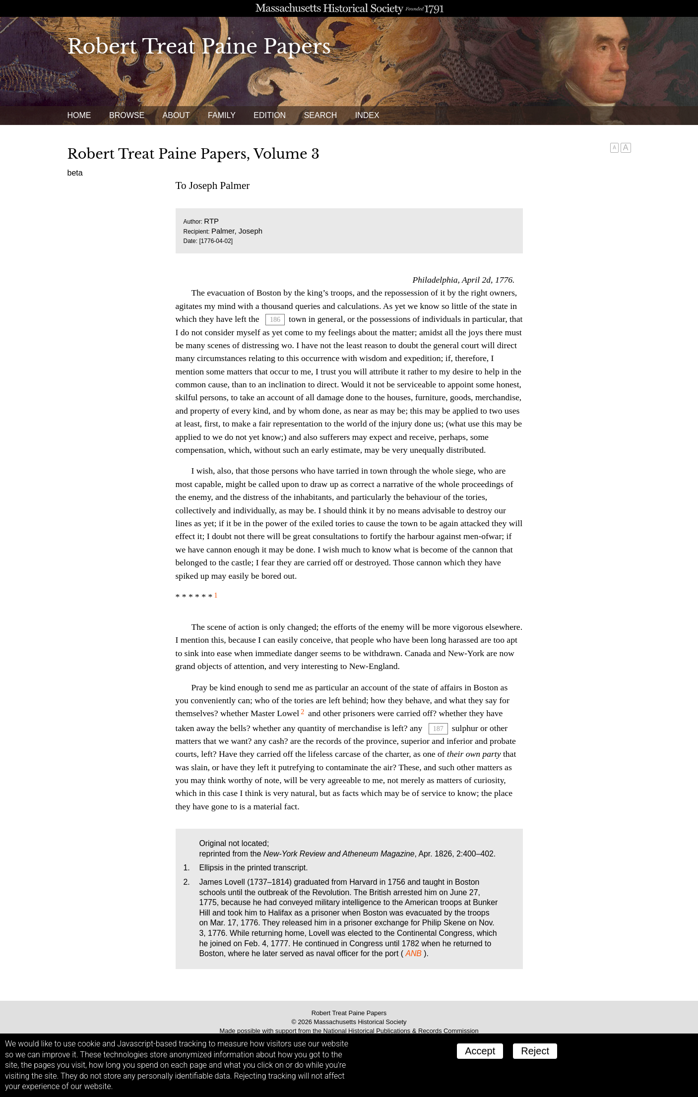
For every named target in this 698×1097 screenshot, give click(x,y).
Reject (535, 1050)
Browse (126, 115)
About (176, 115)
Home (79, 115)
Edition (270, 115)
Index (367, 115)
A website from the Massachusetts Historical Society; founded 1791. (349, 8)
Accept (480, 1050)
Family (222, 115)
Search (320, 115)
